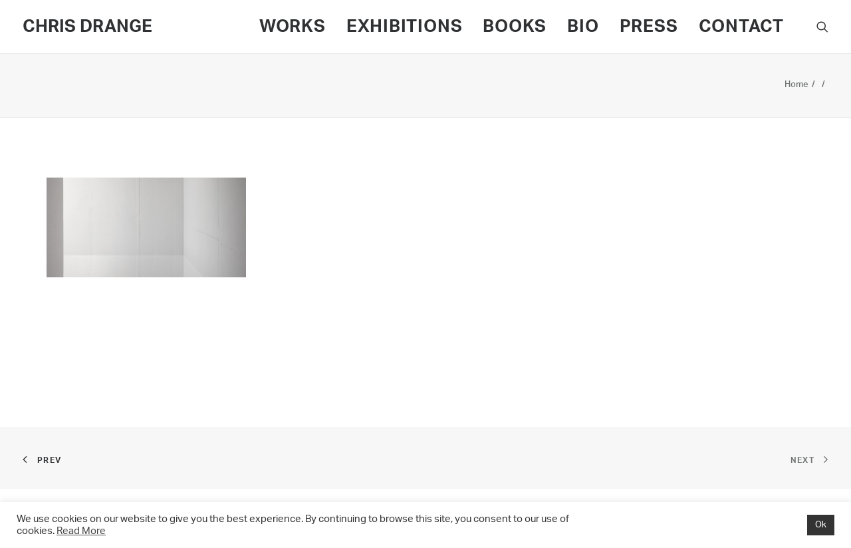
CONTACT (741, 26)
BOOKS (515, 26)
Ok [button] (820, 525)
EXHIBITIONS (404, 26)
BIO (582, 26)
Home (796, 84)
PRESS (649, 26)
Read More (81, 531)
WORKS (292, 26)
